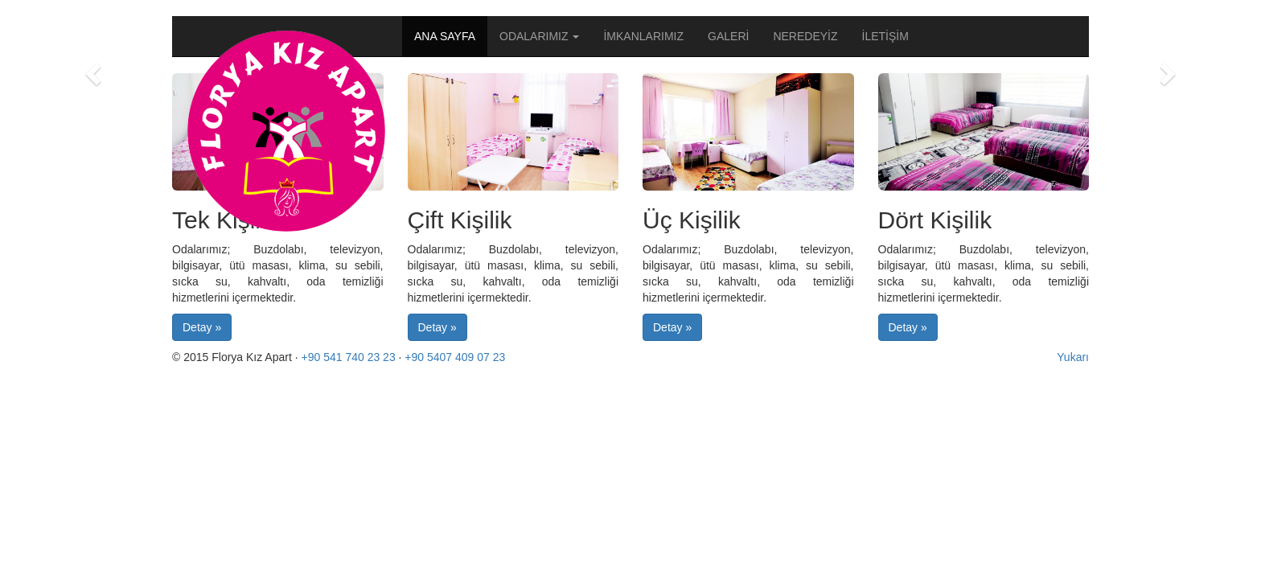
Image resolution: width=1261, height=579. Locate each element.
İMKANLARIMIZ (643, 36)
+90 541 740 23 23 (349, 357)
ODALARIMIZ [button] (539, 36)
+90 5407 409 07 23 (455, 357)
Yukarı (1073, 357)
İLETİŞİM (885, 36)
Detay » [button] (202, 327)
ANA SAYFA (444, 36)
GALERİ (728, 36)
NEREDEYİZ (805, 36)
